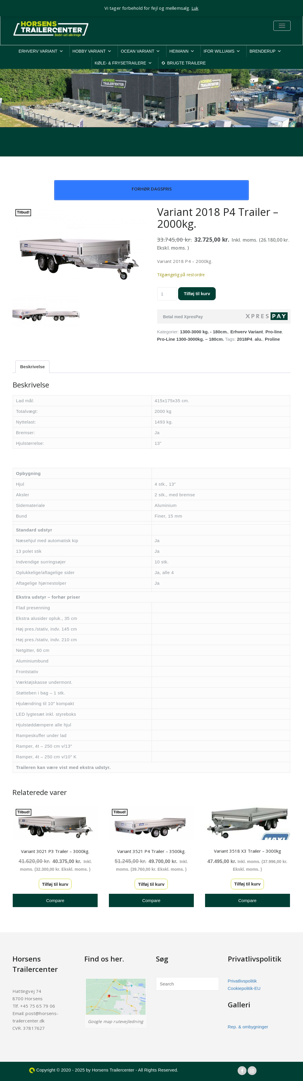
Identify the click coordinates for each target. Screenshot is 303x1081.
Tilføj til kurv (197, 293)
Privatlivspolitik (242, 980)
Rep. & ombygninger (248, 1026)
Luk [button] (195, 8)
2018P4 (244, 339)
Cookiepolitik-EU (244, 988)
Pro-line (273, 331)
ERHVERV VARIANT (41, 51)
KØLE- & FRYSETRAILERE (123, 63)
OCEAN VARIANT (140, 51)
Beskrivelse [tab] (32, 366)
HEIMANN (181, 51)
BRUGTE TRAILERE (186, 63)
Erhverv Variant (246, 331)
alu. (258, 339)
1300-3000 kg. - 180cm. (204, 331)
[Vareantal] (167, 293)
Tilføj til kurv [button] (55, 884)
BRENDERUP (265, 51)
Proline (272, 339)
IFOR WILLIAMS (222, 51)
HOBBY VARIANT (92, 51)
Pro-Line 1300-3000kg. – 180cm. (190, 339)
